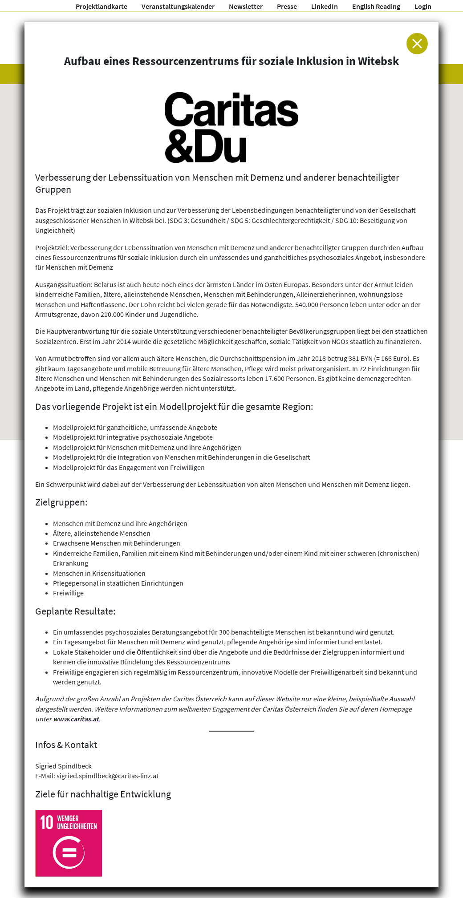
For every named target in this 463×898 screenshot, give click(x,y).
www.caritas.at (76, 718)
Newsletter (246, 6)
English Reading (376, 6)
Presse (287, 6)
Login (422, 6)
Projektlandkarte (101, 6)
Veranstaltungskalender (178, 6)
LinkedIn (324, 6)
